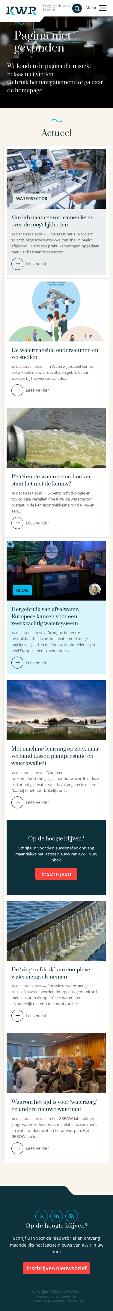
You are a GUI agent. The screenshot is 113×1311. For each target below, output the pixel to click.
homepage (28, 90)
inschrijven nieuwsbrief (56, 1268)
